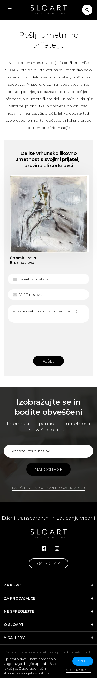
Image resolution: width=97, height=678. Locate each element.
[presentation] (48, 338)
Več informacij (78, 670)
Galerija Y (48, 563)
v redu (83, 661)
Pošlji (48, 361)
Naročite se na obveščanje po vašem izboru (48, 488)
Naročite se (48, 469)
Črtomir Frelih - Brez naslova (24, 260)
